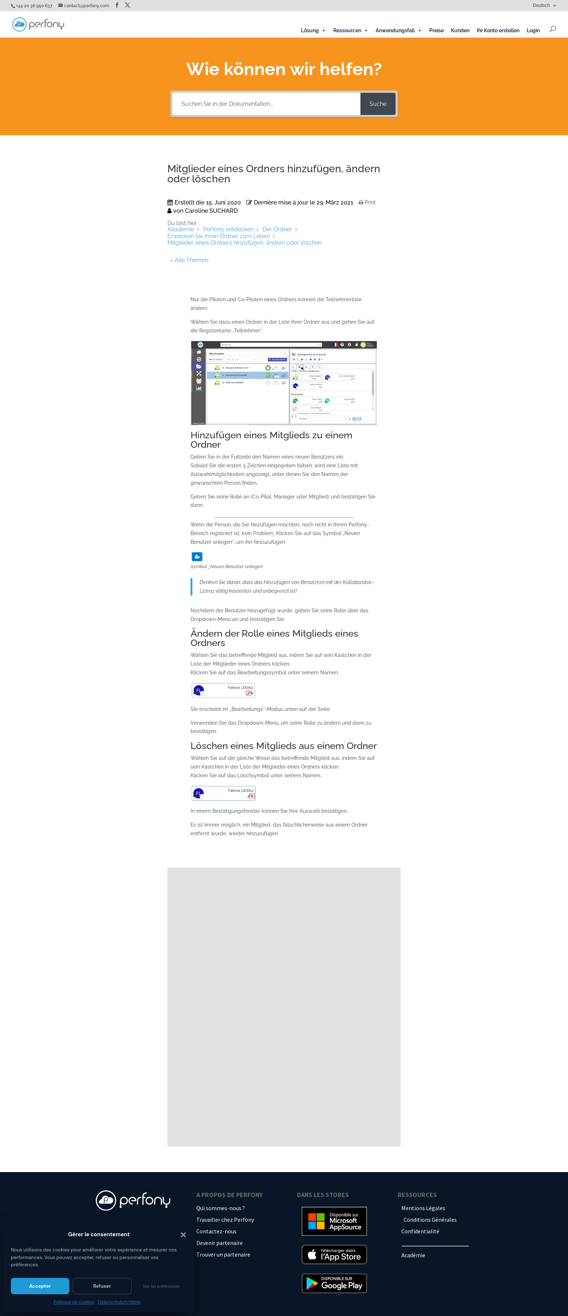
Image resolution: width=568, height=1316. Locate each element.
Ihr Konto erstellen (498, 30)
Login (533, 30)
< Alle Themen (189, 260)
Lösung (313, 30)
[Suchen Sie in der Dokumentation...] (266, 104)
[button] (183, 1234)
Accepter (40, 1286)
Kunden (460, 30)
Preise (436, 30)
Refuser (102, 1286)
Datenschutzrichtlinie (119, 1302)
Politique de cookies (74, 1302)
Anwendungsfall (399, 30)
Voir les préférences (161, 1286)
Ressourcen (350, 30)
